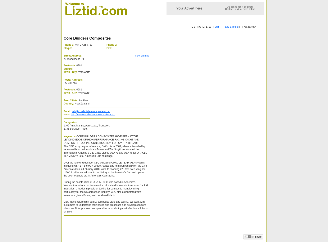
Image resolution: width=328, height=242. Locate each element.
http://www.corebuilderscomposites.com (93, 114)
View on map (142, 55)
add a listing (231, 26)
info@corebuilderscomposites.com (91, 111)
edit (217, 26)
